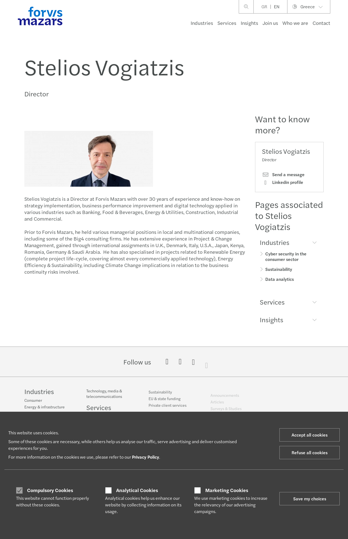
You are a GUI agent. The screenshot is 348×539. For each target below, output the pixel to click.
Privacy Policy (145, 457)
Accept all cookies (310, 435)
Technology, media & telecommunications (104, 397)
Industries (202, 22)
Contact (321, 22)
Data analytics (279, 279)
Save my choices (309, 498)
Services (226, 22)
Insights (249, 22)
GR (264, 6)
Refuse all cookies (310, 452)
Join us (270, 22)
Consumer (33, 401)
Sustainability (278, 269)
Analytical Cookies (137, 490)
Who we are (295, 22)
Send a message (283, 174)
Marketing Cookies (226, 490)
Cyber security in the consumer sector (286, 256)
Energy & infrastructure (44, 407)
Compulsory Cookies (50, 490)
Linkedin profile (282, 182)
